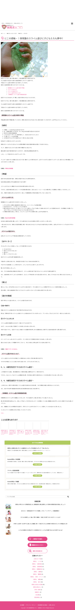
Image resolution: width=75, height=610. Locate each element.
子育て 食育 (37, 589)
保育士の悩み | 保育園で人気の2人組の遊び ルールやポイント (44, 432)
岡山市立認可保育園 (10, 218)
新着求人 (37, 592)
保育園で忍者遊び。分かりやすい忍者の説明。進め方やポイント (28, 432)
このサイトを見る (37, 453)
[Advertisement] (37, 11)
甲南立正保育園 (9, 168)
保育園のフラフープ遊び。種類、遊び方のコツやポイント (20, 432)
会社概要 (22, 605)
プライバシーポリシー (31, 605)
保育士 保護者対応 (37, 569)
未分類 (37, 595)
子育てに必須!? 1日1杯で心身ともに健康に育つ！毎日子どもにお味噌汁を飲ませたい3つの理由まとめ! (40, 524)
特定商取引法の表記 (42, 605)
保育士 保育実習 (37, 566)
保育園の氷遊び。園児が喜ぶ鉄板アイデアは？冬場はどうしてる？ (36, 432)
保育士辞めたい (37, 587)
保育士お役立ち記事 (37, 584)
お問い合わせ (52, 605)
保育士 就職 (37, 571)
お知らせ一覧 (37, 559)
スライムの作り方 (12, 89)
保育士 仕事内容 (37, 564)
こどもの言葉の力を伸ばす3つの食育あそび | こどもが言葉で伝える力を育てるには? (40, 530)
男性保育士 (37, 597)
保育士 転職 (36, 579)
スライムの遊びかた (13, 91)
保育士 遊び (36, 582)
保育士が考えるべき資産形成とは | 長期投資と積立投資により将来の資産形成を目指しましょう (40, 504)
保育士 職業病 (37, 574)
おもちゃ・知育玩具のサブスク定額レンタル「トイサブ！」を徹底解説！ (40, 511)
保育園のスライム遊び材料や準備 (16, 88)
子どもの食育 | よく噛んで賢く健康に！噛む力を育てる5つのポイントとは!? (40, 517)
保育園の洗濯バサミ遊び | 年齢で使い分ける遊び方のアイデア (4, 432)
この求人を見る (37, 464)
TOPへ (2, 413)
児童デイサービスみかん (11, 349)
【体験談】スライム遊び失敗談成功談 (17, 94)
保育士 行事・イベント (36, 577)
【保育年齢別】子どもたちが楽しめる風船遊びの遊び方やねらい (12, 432)
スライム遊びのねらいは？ (14, 93)
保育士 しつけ (37, 561)
